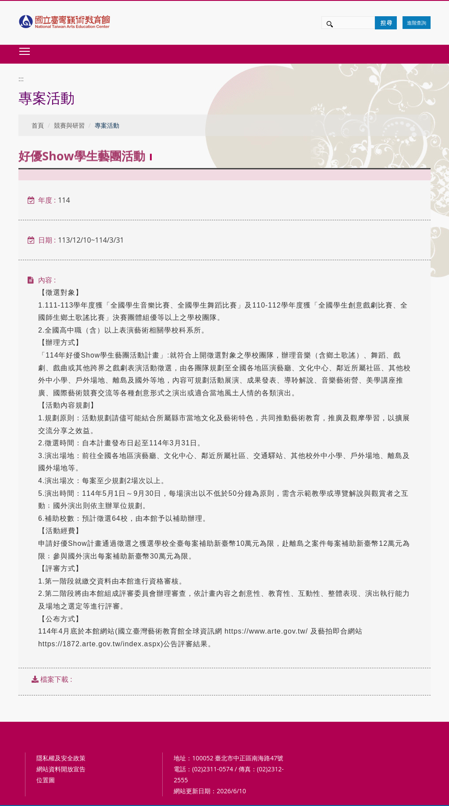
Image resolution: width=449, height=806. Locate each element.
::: (21, 78)
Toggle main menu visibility (25, 51)
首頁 (38, 125)
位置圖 (45, 780)
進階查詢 (416, 22)
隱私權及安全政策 (61, 758)
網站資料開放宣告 (61, 769)
